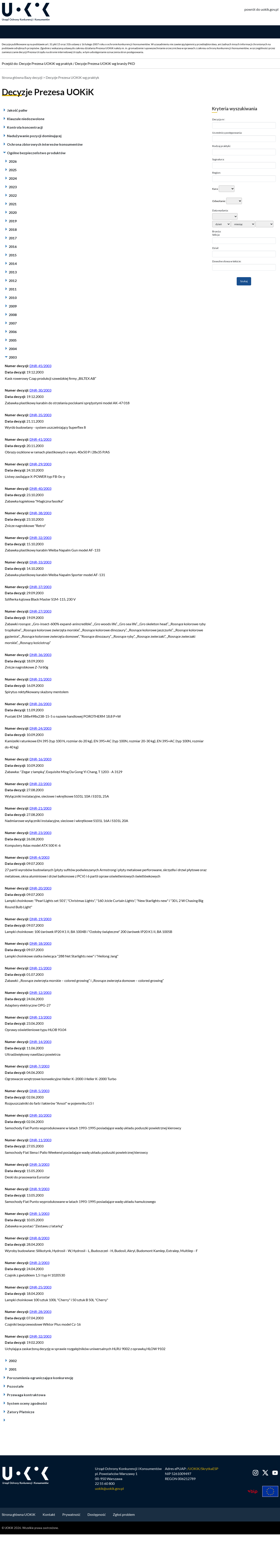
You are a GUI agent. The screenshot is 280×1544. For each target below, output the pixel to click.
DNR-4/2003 (39, 858)
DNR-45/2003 (40, 367)
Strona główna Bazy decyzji (22, 78)
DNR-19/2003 (40, 920)
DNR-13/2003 (40, 1018)
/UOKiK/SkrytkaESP (202, 1470)
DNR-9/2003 (39, 1190)
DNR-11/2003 (40, 1141)
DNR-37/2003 (40, 587)
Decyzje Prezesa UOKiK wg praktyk (45, 64)
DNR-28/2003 (40, 1313)
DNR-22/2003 (40, 784)
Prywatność (71, 1515)
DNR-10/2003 (40, 1116)
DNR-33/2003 (40, 563)
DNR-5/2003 (39, 1092)
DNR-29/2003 (40, 465)
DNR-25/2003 (40, 1288)
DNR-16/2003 (40, 760)
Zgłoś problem (124, 1515)
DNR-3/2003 (39, 1165)
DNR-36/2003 (40, 656)
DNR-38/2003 (40, 514)
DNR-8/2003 (39, 1239)
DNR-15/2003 (40, 969)
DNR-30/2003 (40, 391)
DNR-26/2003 (40, 705)
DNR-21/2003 (40, 809)
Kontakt (49, 1515)
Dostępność (97, 1515)
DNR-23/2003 (40, 834)
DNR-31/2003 (40, 680)
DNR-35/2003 (40, 416)
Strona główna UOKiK (18, 1515)
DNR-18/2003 (40, 944)
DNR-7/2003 (39, 1067)
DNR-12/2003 (40, 993)
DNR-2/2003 (39, 1263)
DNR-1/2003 (39, 1214)
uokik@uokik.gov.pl (109, 1489)
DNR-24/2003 (40, 729)
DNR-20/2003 (40, 889)
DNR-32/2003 (40, 539)
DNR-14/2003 (40, 1043)
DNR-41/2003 (40, 440)
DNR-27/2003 (40, 612)
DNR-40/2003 (40, 489)
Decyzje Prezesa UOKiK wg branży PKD (105, 64)
